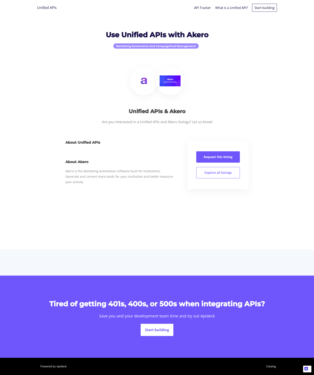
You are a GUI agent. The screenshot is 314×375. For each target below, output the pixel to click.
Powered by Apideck (53, 366)
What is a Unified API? (231, 7)
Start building (264, 7)
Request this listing (218, 157)
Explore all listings (218, 172)
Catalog (271, 366)
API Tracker (202, 7)
